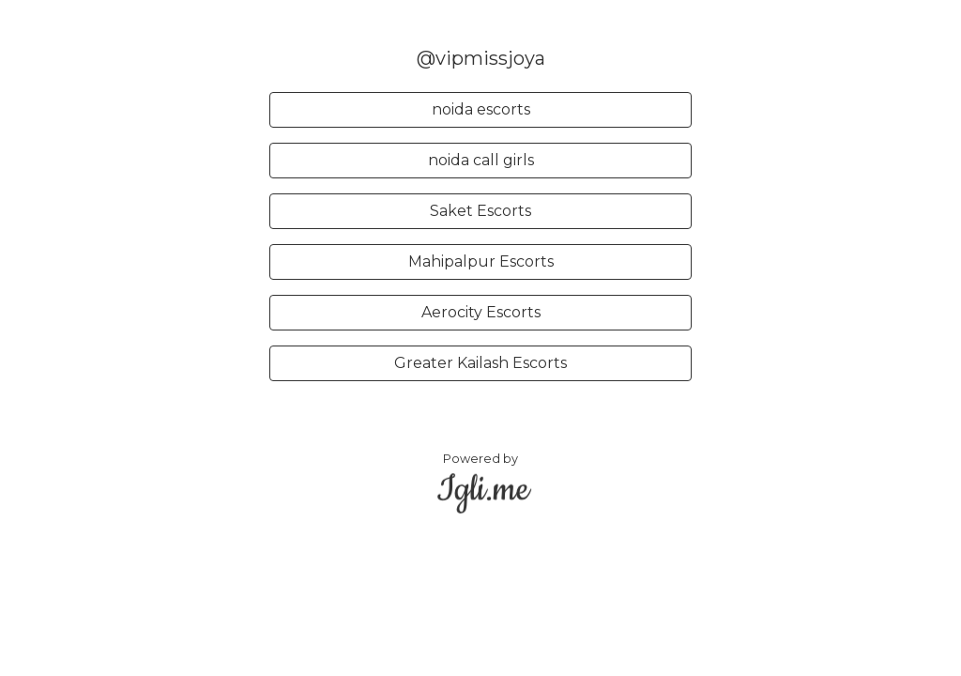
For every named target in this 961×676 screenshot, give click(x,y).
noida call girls (481, 160)
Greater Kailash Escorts (480, 363)
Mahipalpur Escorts (481, 261)
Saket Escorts (480, 211)
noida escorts (481, 109)
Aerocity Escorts (481, 312)
